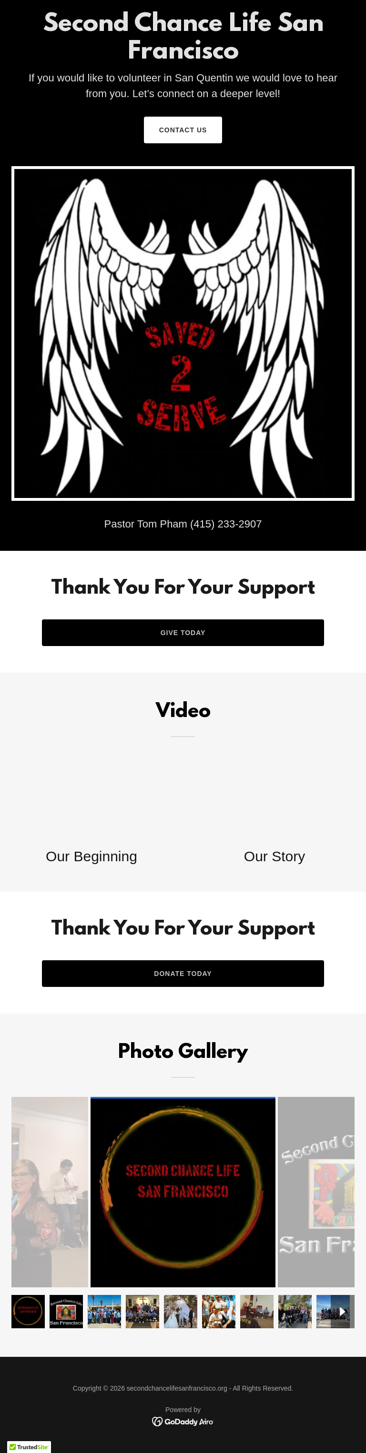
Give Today (183, 633)
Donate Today (183, 973)
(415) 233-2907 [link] (226, 524)
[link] (183, 1421)
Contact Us (183, 130)
